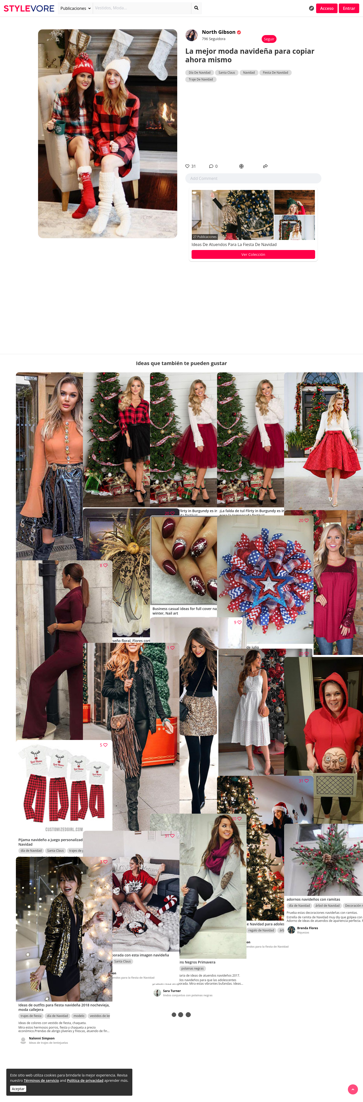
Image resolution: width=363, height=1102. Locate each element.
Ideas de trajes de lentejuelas (48, 1000)
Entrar (349, 8)
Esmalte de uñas (193, 588)
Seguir (269, 39)
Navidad (249, 72)
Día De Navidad (199, 72)
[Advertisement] (253, 123)
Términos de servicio (41, 1080)
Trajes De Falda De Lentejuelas (183, 804)
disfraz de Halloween (303, 788)
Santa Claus (227, 72)
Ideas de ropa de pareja (44, 847)
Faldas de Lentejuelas (197, 774)
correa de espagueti (335, 628)
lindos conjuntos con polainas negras (183, 954)
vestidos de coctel (100, 479)
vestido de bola (165, 479)
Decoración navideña (263, 609)
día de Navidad (31, 517)
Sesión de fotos (58, 700)
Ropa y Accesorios (131, 479)
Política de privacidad (85, 1080)
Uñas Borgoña (172, 608)
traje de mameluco (302, 628)
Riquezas (102, 634)
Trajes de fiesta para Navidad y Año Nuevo (49, 549)
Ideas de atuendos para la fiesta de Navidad (234, 244)
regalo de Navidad (261, 885)
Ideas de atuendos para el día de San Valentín (50, 729)
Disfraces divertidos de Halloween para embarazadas (320, 812)
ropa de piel (96, 788)
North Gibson (219, 32)
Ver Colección (253, 254)
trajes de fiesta (57, 517)
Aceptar (18, 1088)
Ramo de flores (125, 607)
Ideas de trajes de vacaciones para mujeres (119, 819)
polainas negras (193, 923)
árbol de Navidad (328, 880)
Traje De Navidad (201, 79)
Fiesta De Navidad (275, 72)
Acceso (327, 8)
